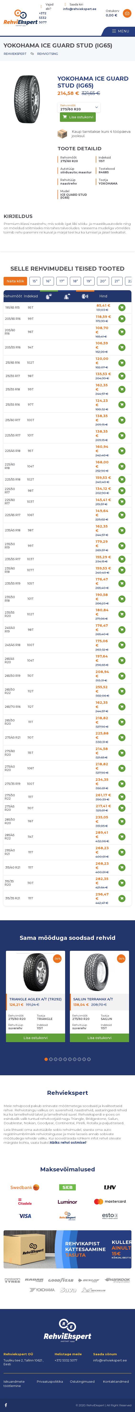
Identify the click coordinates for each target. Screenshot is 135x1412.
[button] (46, 1059)
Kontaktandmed (116, 1381)
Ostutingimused (82, 1381)
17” (61, 281)
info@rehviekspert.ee (79, 9)
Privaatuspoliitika (50, 1381)
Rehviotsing (47, 54)
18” (75, 281)
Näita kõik (15, 281)
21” (117, 281)
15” (35, 281)
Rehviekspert (15, 54)
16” (48, 281)
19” (89, 281)
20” (103, 281)
